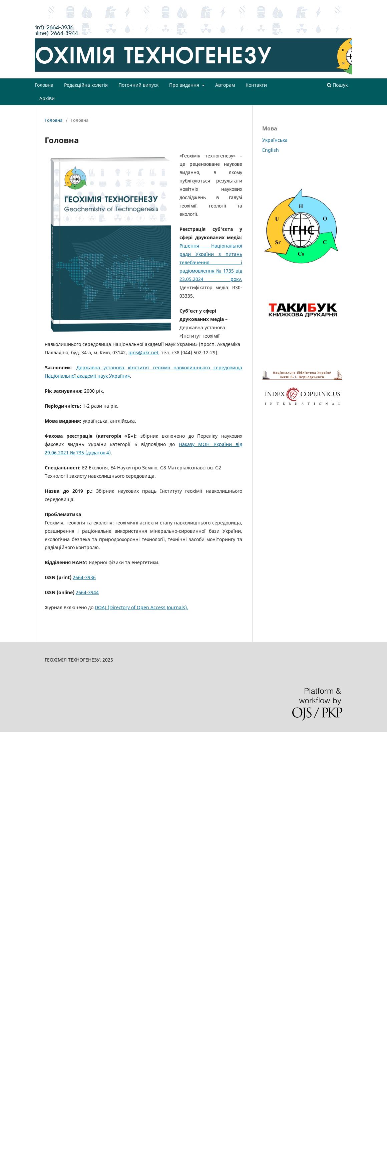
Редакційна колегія (86, 85)
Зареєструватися (314, 5)
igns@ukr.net (143, 352)
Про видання (185, 85)
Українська (275, 140)
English (270, 150)
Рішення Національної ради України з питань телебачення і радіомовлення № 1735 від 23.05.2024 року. (210, 262)
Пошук (337, 85)
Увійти (345, 5)
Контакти (256, 85)
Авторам (225, 85)
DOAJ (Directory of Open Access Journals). (141, 607)
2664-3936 (84, 577)
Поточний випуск (138, 85)
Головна (44, 85)
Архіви (47, 98)
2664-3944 (87, 592)
